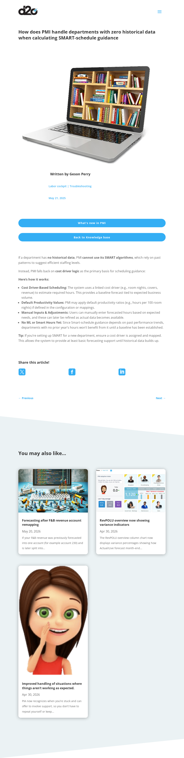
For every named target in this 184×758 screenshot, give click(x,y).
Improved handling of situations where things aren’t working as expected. (52, 686)
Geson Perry (80, 174)
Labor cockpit (58, 186)
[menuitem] (22, 372)
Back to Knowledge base (92, 237)
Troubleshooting (81, 186)
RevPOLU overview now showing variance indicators (125, 522)
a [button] (159, 12)
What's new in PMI (92, 223)
